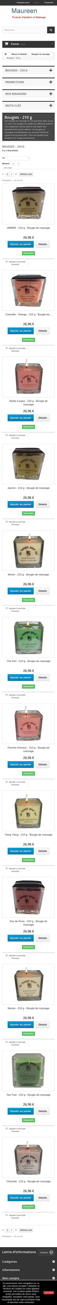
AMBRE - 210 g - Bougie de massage (28, 227)
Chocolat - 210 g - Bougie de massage (28, 1181)
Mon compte (10, 1278)
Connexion (49, 2)
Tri (3, 158)
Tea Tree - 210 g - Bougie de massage (28, 1094)
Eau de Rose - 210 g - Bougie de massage (28, 923)
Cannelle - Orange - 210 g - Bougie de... (28, 314)
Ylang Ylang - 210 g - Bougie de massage (28, 834)
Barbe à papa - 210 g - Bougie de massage (28, 403)
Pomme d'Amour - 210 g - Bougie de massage (28, 749)
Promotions (14, 82)
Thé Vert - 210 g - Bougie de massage (28, 661)
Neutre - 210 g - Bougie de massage (28, 1008)
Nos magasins (15, 94)
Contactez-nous (23, 2)
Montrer (6, 163)
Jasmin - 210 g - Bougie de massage (28, 488)
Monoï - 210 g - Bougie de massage (28, 574)
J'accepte (48, 1292)
